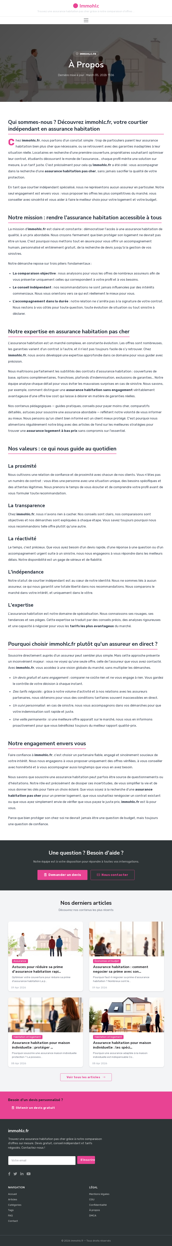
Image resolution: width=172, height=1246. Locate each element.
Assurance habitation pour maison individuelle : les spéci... (122, 1045)
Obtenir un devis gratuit (33, 1108)
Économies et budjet (107, 961)
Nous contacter (112, 875)
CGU (91, 1199)
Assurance (20, 961)
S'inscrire (87, 1160)
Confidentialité (98, 1204)
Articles (12, 1199)
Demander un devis (62, 875)
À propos (94, 1210)
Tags (11, 1210)
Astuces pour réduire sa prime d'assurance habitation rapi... (37, 969)
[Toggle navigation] (86, 20)
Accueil (12, 1194)
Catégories (14, 1204)
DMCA (92, 1215)
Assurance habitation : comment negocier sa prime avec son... (120, 969)
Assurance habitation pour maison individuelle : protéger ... (41, 1045)
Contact (13, 1220)
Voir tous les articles (86, 1077)
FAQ (10, 1215)
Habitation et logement (27, 1036)
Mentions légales (99, 1194)
